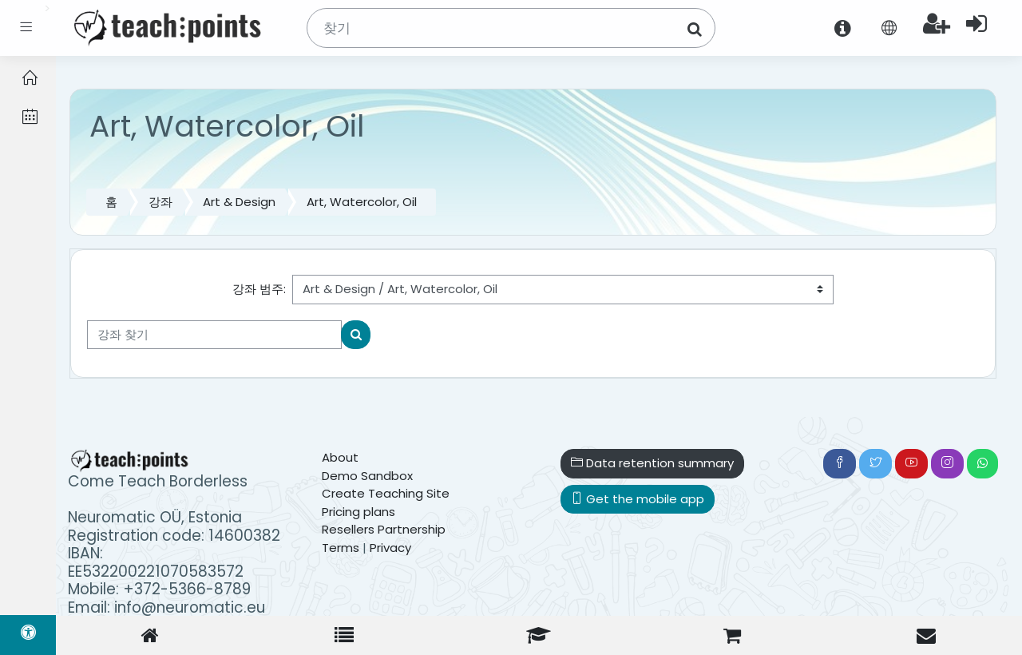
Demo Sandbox (367, 475)
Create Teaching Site (386, 493)
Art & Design (239, 201)
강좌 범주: (259, 288)
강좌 (160, 201)
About (340, 457)
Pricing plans (358, 511)
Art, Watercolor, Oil (362, 201)
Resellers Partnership (384, 529)
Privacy (390, 547)
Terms (340, 547)
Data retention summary (652, 463)
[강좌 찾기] (214, 335)
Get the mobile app (637, 498)
